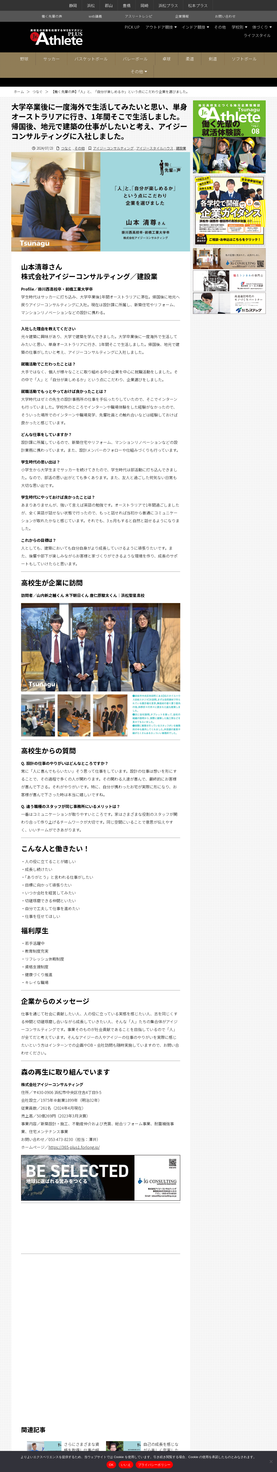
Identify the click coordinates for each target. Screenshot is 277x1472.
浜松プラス (168, 5)
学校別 (237, 27)
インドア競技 (193, 27)
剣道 (213, 59)
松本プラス (198, 5)
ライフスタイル (257, 35)
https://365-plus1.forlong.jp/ (74, 1147)
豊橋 (127, 5)
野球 (24, 59)
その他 (220, 27)
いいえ (126, 1465)
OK (111, 1465)
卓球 (166, 59)
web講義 (95, 16)
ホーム (19, 91)
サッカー (51, 59)
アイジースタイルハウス (154, 148)
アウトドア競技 (159, 27)
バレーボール (135, 59)
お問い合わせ (225, 16)
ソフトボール (244, 59)
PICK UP (132, 27)
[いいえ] (270, 1461)
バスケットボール (91, 59)
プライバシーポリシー (154, 1465)
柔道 (190, 59)
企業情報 (182, 16)
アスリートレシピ (138, 16)
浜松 (91, 5)
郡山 (109, 5)
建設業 (181, 148)
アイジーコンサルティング (113, 148)
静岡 (73, 5)
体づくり (260, 27)
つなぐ (37, 91)
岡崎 (144, 5)
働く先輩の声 (52, 16)
